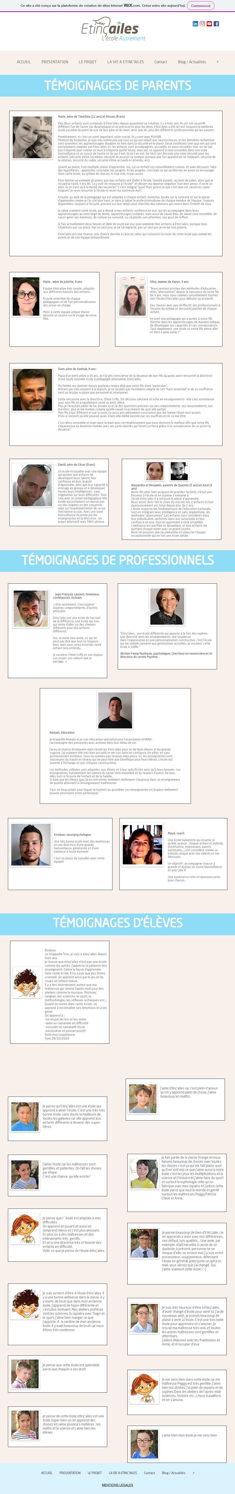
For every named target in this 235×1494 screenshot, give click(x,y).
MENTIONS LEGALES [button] (117, 1485)
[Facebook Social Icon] (216, 23)
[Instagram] (202, 23)
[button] (54, 62)
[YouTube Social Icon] (209, 23)
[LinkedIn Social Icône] (195, 23)
